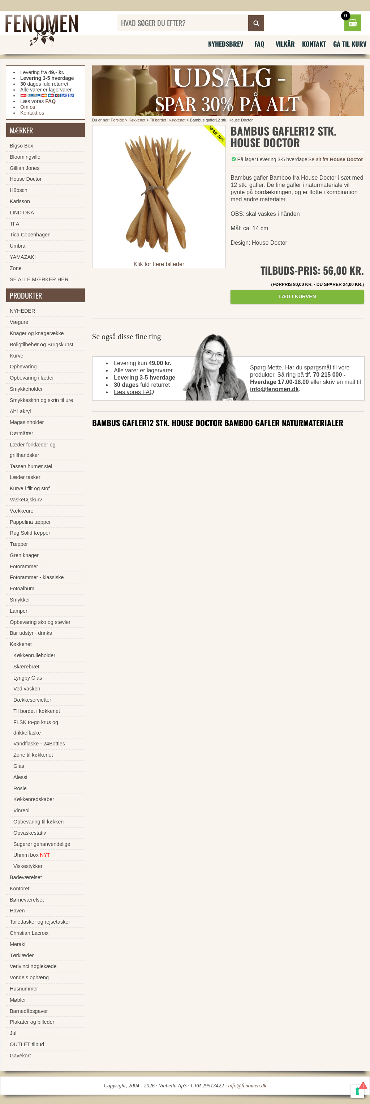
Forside (117, 120)
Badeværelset (26, 877)
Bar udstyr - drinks (31, 633)
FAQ (259, 43)
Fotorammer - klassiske (37, 577)
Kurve (16, 356)
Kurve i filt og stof (30, 488)
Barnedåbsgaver (29, 1011)
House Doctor (26, 179)
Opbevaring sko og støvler (40, 622)
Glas (18, 766)
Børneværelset (27, 900)
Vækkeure (22, 511)
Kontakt (314, 43)
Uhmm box (31, 855)
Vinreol (21, 810)
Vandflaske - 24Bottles (39, 743)
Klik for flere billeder (159, 264)
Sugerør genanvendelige (41, 844)
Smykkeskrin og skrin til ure (41, 400)
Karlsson (20, 201)
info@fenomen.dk (274, 389)
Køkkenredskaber (33, 799)
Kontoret (19, 888)
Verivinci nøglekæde (33, 966)
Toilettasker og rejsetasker (40, 922)
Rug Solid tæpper (30, 533)
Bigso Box (21, 146)
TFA (14, 224)
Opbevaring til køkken (38, 822)
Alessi (20, 777)
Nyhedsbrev (225, 43)
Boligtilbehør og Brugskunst (41, 344)
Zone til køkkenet (33, 755)
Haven (17, 910)
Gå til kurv (349, 43)
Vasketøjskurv (26, 499)
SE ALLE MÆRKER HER (39, 279)
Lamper (18, 611)
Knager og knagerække (37, 333)
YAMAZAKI (23, 257)
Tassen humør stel (31, 466)
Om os (27, 107)
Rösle (20, 788)
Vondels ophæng (29, 977)
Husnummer (24, 989)
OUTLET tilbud (27, 1044)
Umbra (17, 246)
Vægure (19, 322)
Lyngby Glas (27, 678)
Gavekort (20, 1055)
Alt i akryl (20, 411)
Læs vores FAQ (134, 392)
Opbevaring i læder (32, 378)
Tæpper (19, 544)
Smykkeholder (26, 389)
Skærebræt (26, 666)
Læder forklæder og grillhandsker (32, 450)
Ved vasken (26, 689)
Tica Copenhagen (30, 235)
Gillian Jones (24, 168)
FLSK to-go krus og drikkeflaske (35, 727)
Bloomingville (25, 157)
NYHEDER (22, 311)
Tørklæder (22, 955)
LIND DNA (22, 212)
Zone (16, 268)
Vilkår (285, 43)
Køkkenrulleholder (34, 655)
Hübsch (18, 190)
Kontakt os (32, 113)
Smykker (20, 600)
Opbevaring (23, 366)
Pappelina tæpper (30, 522)
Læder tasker (25, 477)
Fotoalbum (22, 588)
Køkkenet (137, 120)
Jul (13, 1033)
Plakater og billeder (32, 1022)
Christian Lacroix (29, 933)
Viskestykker (28, 866)
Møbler (18, 1000)
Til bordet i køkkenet (168, 120)
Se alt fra (335, 159)
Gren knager (24, 555)
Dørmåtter (21, 433)
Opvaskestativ (29, 833)
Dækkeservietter (32, 700)
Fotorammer (24, 566)
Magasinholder (27, 422)
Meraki (17, 944)
